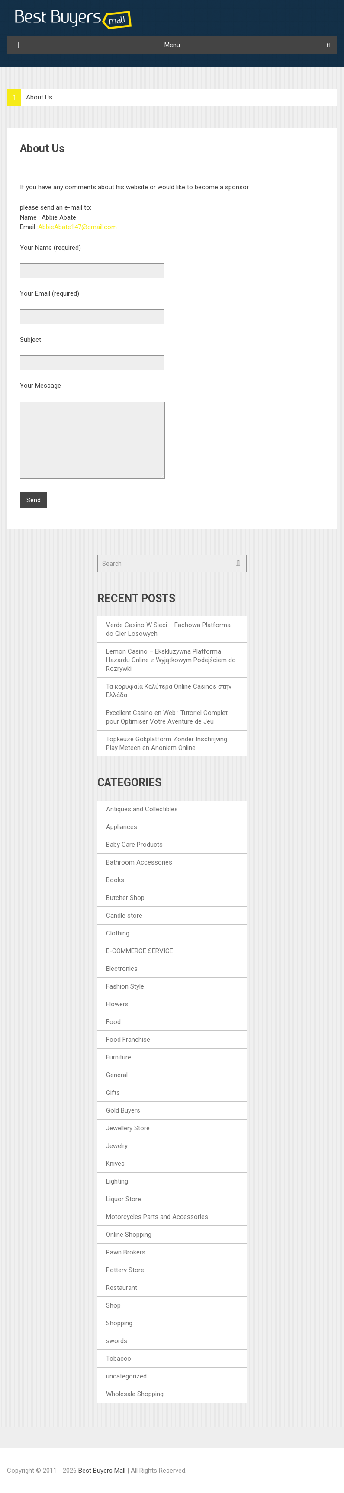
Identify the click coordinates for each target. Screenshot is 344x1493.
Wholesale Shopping (135, 1394)
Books (115, 880)
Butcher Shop (125, 898)
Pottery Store (125, 1270)
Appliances (121, 827)
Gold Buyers (123, 1110)
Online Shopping (128, 1234)
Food (113, 1022)
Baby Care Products (134, 845)
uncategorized (126, 1376)
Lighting (117, 1181)
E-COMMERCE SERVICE (139, 951)
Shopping (119, 1323)
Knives (115, 1164)
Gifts (113, 1093)
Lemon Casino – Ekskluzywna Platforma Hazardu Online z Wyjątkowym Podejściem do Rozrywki (171, 660)
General (117, 1075)
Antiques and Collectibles (142, 809)
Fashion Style (125, 986)
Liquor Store (123, 1199)
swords (116, 1341)
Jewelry (117, 1146)
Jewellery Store (128, 1128)
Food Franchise (128, 1039)
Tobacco (118, 1358)
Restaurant (121, 1288)
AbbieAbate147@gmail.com (77, 227)
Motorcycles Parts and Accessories (157, 1217)
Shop (113, 1305)
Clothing (117, 933)
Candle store (124, 915)
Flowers (117, 1004)
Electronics (122, 969)
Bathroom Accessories (139, 862)
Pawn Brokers (125, 1252)
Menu (172, 45)
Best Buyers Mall (102, 1470)
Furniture (118, 1057)
